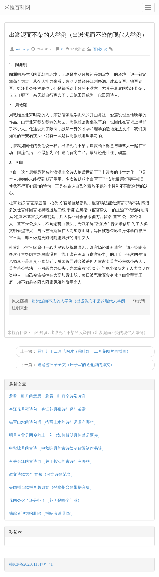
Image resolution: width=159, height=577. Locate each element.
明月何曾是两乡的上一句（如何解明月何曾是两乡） (55, 435)
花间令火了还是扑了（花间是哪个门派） (45, 500)
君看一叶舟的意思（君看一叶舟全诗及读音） (49, 396)
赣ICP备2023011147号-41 (31, 564)
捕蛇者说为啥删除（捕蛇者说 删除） (42, 513)
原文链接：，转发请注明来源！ (78, 304)
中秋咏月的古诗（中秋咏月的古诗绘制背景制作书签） (57, 448)
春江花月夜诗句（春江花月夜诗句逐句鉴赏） (49, 409)
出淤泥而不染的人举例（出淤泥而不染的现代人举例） (80, 301)
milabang (22, 49)
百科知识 (100, 49)
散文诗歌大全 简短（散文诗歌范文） (42, 474)
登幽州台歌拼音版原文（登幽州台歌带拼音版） (51, 487)
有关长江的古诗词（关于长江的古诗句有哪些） (51, 461)
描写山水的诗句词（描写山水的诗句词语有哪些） (53, 422)
